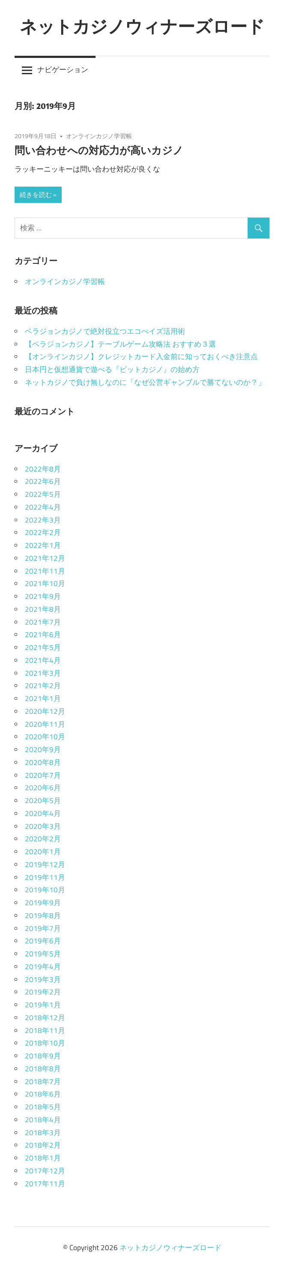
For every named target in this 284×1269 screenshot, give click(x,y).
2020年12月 (45, 711)
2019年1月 (43, 1004)
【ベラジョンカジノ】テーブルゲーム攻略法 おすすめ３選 (120, 344)
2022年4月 (43, 507)
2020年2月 (43, 838)
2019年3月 (43, 979)
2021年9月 (43, 596)
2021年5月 (43, 647)
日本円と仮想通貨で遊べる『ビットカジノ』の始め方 (112, 369)
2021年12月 (45, 558)
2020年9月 (43, 749)
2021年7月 (43, 622)
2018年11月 (45, 1030)
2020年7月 (43, 775)
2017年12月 (45, 1170)
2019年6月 (43, 940)
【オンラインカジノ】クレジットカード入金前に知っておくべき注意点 (141, 356)
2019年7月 (43, 928)
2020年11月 (45, 724)
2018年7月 (43, 1081)
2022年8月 (43, 468)
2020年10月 (45, 736)
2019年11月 (45, 877)
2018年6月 (43, 1094)
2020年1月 (43, 851)
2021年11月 (45, 571)
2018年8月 (43, 1068)
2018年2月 (43, 1145)
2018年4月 (43, 1119)
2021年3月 (43, 673)
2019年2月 (43, 991)
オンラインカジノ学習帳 (99, 135)
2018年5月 (43, 1106)
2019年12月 (45, 864)
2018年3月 (43, 1132)
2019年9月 (43, 902)
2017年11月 (45, 1183)
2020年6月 (43, 787)
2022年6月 (43, 481)
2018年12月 (45, 1017)
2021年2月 (43, 685)
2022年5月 (43, 494)
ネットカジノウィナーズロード (142, 26)
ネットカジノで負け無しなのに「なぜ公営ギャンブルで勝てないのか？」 (145, 382)
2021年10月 (45, 583)
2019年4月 (43, 966)
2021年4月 (43, 660)
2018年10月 (45, 1042)
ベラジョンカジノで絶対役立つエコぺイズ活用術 (105, 331)
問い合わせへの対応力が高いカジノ (99, 150)
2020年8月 (43, 762)
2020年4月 (43, 813)
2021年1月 (43, 698)
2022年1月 (43, 545)
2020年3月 (43, 826)
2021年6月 (43, 634)
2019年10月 (45, 889)
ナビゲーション (62, 69)
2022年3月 (43, 520)
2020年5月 (43, 800)
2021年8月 (43, 609)
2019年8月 (43, 915)
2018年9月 (43, 1055)
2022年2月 (43, 532)
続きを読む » (38, 194)
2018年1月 (43, 1157)
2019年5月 (43, 953)
